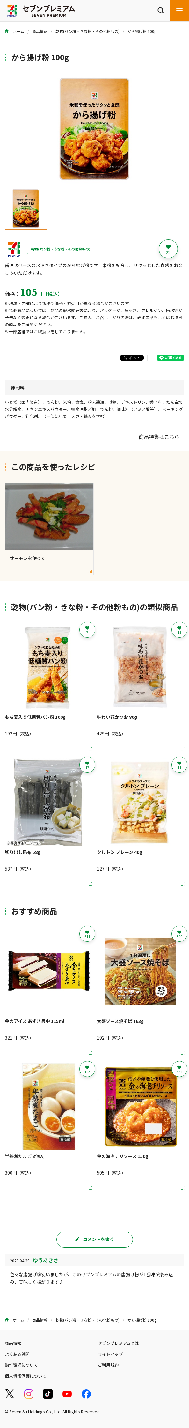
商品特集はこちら (159, 437)
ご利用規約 (108, 1365)
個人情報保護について (25, 1376)
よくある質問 (17, 1354)
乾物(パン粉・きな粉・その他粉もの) (87, 31)
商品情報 (39, 31)
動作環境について (21, 1365)
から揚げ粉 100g (141, 31)
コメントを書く (94, 1239)
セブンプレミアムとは (118, 1343)
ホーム (14, 31)
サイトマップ (110, 1354)
